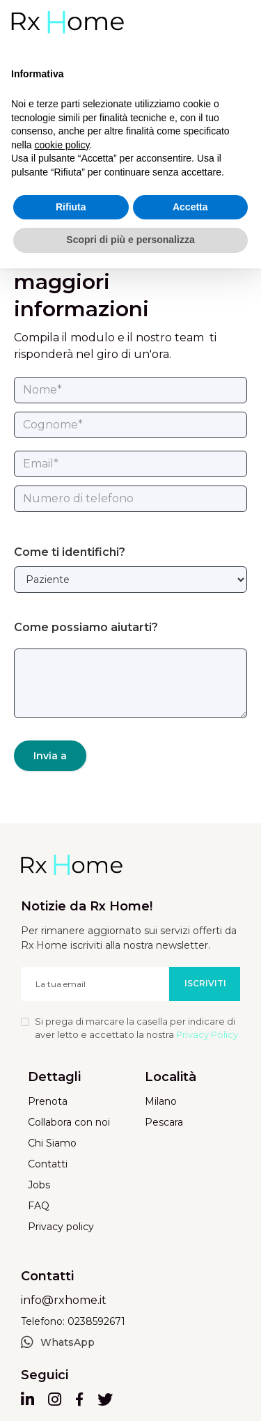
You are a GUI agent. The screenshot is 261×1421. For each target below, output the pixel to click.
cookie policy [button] (61, 144)
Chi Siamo (52, 1143)
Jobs (39, 1185)
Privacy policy (61, 1226)
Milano (161, 1101)
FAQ (38, 1205)
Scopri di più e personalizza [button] (130, 239)
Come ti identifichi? (69, 552)
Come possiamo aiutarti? (86, 627)
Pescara (164, 1122)
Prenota (48, 1101)
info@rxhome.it (63, 1300)
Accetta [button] (190, 206)
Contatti (48, 1164)
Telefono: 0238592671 (73, 1321)
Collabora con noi (69, 1122)
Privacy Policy (207, 1034)
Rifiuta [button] (71, 206)
